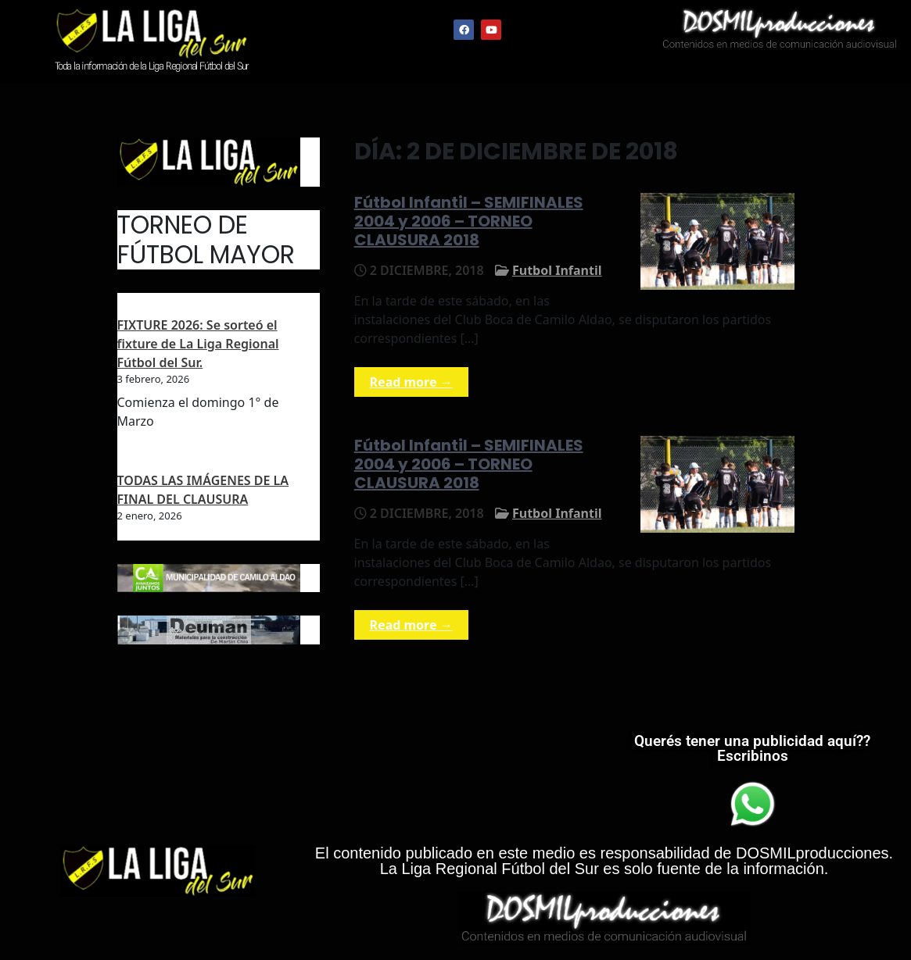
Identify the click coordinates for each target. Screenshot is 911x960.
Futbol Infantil (556, 270)
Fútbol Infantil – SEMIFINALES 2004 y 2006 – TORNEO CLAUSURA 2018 (468, 221)
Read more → (411, 382)
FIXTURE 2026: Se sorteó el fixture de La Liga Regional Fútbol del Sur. (198, 343)
